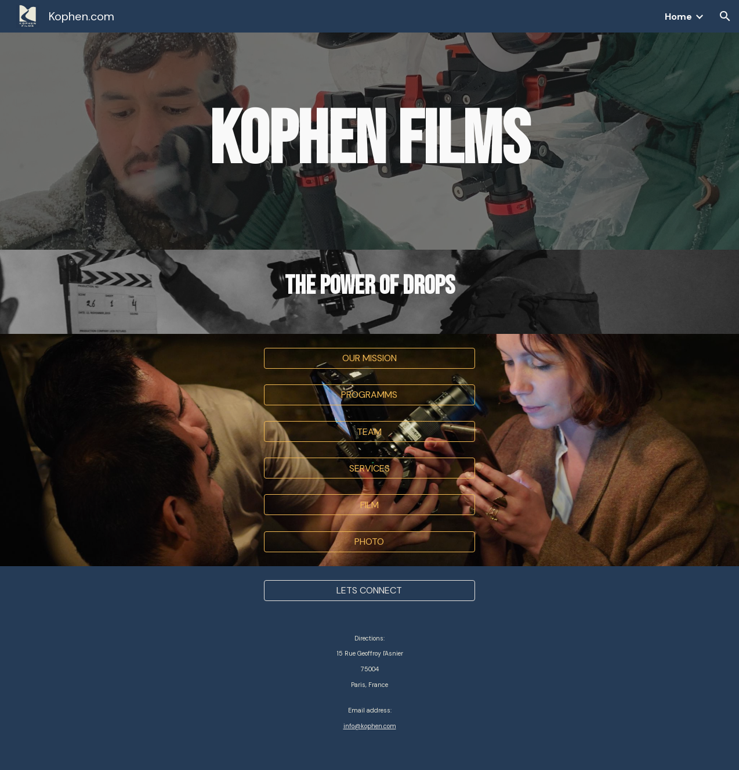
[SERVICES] (369, 468)
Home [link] (678, 16)
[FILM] (369, 505)
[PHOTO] (369, 541)
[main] (369, 141)
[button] (725, 16)
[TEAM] (369, 431)
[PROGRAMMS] (369, 394)
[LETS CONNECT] (369, 590)
